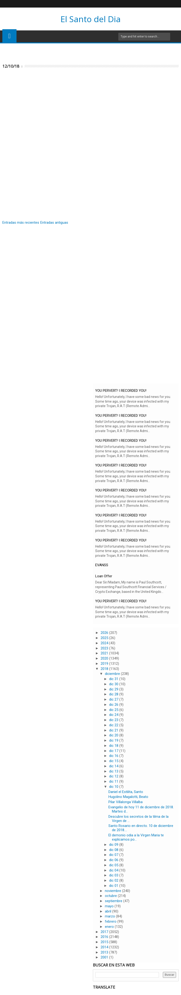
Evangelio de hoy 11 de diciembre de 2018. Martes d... (141, 809)
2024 (105, 643)
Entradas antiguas (54, 222)
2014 (105, 947)
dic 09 (114, 844)
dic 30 (114, 684)
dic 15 (114, 761)
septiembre (114, 901)
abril (108, 911)
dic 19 (114, 740)
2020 (105, 658)
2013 (105, 952)
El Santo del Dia (91, 19)
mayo (110, 906)
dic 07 (114, 855)
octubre (111, 896)
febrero (111, 921)
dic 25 (114, 710)
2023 (105, 648)
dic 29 (114, 689)
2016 (105, 937)
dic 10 (114, 786)
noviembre (113, 891)
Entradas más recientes (20, 222)
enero (110, 927)
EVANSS (101, 565)
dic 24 (114, 715)
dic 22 (114, 725)
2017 (105, 932)
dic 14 (114, 766)
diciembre (113, 674)
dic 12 (114, 776)
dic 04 (114, 870)
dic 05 (114, 865)
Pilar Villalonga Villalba (125, 802)
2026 (105, 633)
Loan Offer (103, 576)
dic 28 (114, 694)
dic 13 (114, 771)
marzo (110, 916)
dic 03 (114, 875)
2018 (105, 669)
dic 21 (114, 730)
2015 (105, 942)
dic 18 (114, 745)
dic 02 (114, 880)
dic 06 (114, 860)
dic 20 (114, 735)
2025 (105, 638)
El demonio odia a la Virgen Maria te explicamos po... (136, 837)
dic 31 (114, 679)
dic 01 (114, 886)
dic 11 (114, 781)
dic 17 (114, 751)
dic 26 (114, 704)
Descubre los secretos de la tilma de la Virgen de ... (138, 818)
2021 (105, 653)
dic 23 (114, 720)
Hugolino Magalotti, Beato (128, 797)
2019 (105, 663)
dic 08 (114, 850)
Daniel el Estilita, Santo (125, 792)
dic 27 (114, 699)
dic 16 (114, 756)
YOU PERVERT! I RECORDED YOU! (120, 390)
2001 (105, 957)
